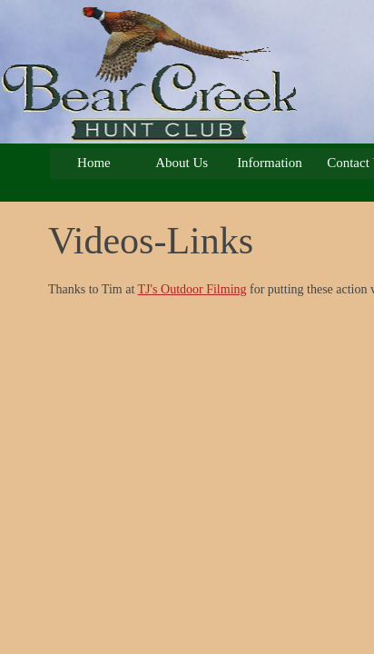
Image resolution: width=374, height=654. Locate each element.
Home (94, 162)
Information (269, 162)
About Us (181, 162)
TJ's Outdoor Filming (192, 289)
